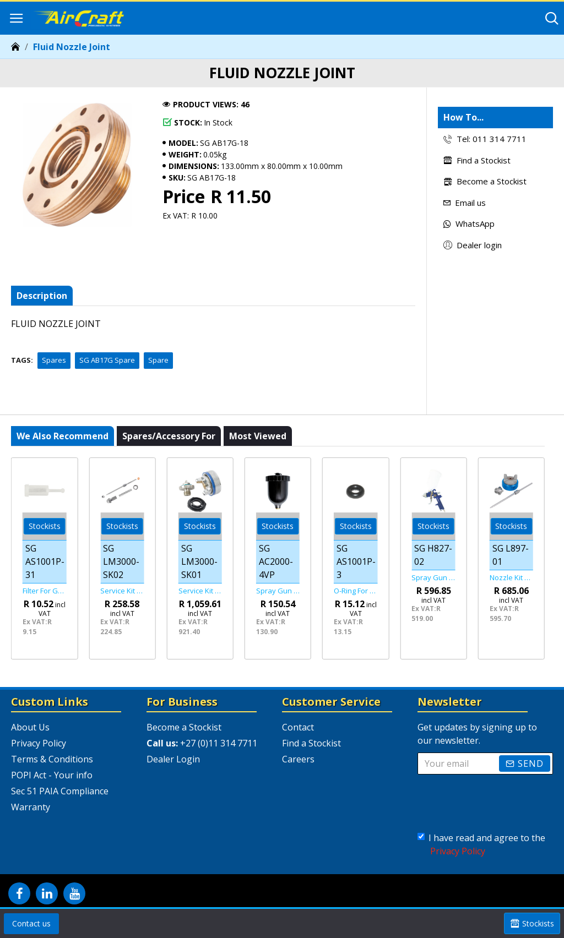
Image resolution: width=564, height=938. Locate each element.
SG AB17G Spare (107, 360)
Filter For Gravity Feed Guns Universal (44, 591)
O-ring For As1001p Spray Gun (355, 591)
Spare (158, 360)
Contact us (31, 923)
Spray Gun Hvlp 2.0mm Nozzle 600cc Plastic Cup (433, 577)
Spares (54, 360)
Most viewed (257, 436)
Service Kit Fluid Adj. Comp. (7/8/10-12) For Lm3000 (122, 591)
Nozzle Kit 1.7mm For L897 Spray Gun (511, 577)
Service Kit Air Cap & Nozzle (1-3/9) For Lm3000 (200, 591)
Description (42, 296)
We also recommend (63, 436)
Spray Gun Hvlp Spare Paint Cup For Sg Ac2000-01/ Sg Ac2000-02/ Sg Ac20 (278, 591)
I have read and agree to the (481, 845)
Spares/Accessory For (168, 436)
